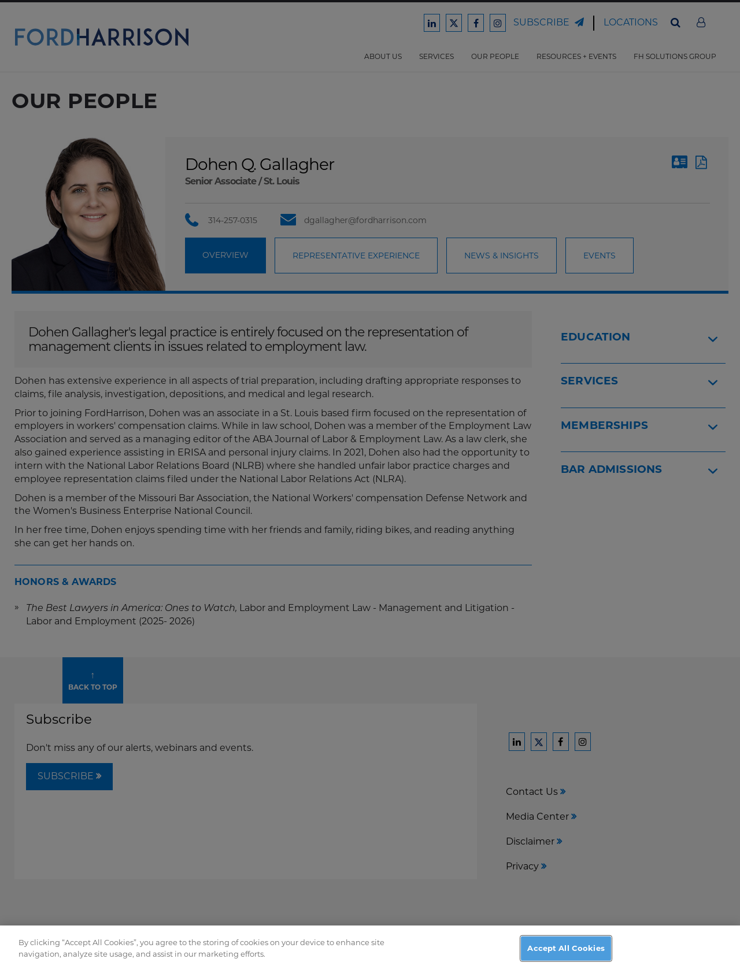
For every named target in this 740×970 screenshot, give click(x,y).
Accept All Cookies (565, 952)
